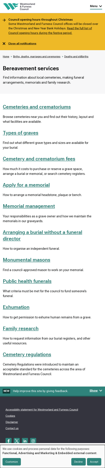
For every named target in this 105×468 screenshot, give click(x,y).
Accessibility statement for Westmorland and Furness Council (42, 409)
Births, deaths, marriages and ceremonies (36, 56)
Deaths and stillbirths (76, 56)
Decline (78, 461)
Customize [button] (12, 461)
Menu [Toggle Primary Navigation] (96, 6)
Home (6, 56)
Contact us (12, 428)
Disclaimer (12, 422)
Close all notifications (19, 43)
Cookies (10, 415)
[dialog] (52, 456)
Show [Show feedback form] (95, 390)
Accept (94, 461)
